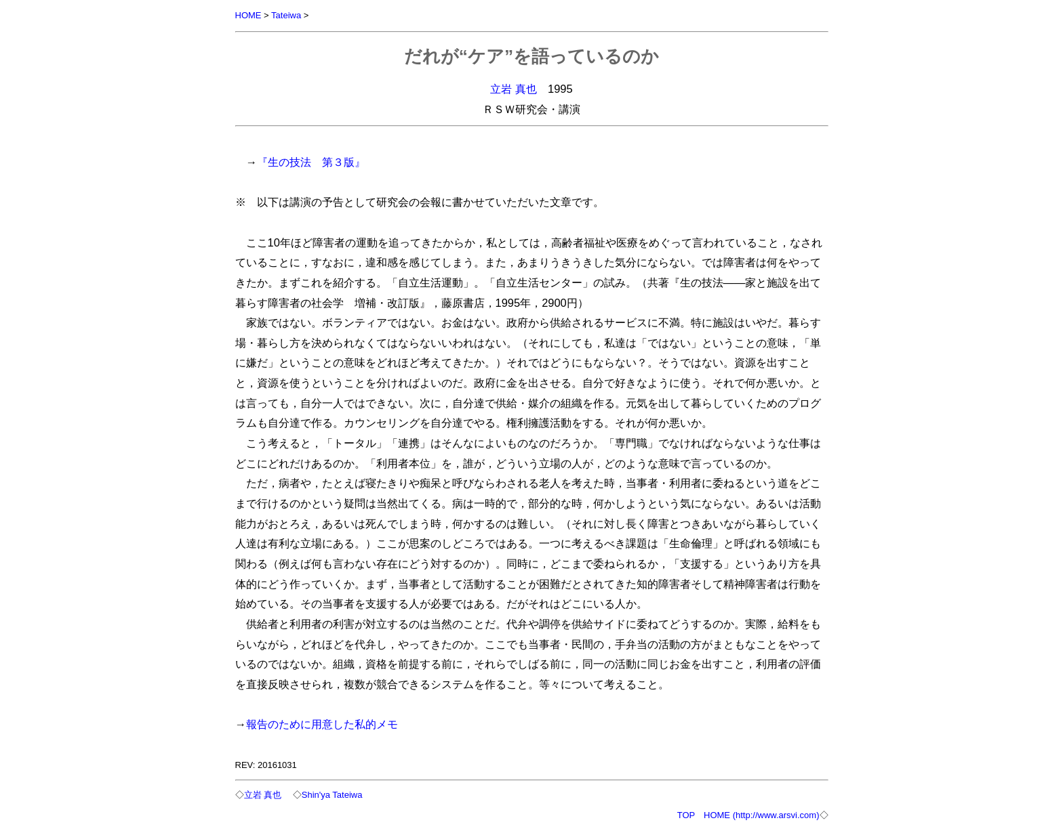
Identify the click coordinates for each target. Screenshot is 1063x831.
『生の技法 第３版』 (311, 162)
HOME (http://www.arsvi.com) (761, 815)
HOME (248, 15)
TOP (686, 815)
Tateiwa (286, 15)
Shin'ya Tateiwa (332, 795)
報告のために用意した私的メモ (322, 724)
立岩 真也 (513, 89)
